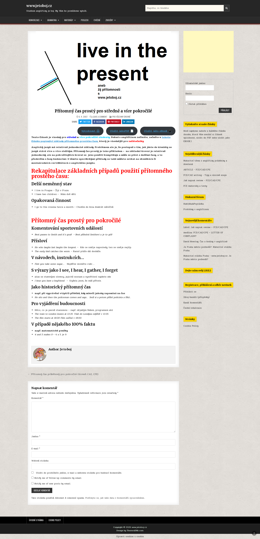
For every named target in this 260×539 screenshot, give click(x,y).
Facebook (99, 121)
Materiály (68, 20)
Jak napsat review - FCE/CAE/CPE (202, 180)
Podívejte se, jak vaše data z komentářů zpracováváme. (115, 498)
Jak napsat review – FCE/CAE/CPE (209, 227)
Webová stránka (39, 460)
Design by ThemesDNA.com (130, 530)
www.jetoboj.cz (39, 6)
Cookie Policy (190, 326)
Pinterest (114, 121)
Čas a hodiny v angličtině (213, 241)
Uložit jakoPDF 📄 (122, 131)
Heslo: (188, 93)
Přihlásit (225, 110)
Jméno (35, 436)
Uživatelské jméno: (195, 83)
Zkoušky (109, 20)
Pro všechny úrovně (121, 116)
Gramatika (52, 20)
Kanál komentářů (192, 302)
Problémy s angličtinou (196, 209)
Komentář (37, 398)
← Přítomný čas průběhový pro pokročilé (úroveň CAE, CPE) (63, 374)
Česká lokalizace (192, 308)
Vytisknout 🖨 (90, 131)
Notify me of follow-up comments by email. (58, 478)
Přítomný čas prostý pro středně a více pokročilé (103, 111)
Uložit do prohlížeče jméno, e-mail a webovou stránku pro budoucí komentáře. (79, 473)
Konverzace (34, 20)
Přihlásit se (189, 291)
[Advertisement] (208, 51)
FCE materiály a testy (195, 186)
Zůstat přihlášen (197, 104)
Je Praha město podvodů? (197, 247)
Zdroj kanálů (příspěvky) (196, 297)
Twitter (85, 121)
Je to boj (65, 349)
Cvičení (97, 20)
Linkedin (128, 121)
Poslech (84, 20)
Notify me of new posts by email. (52, 483)
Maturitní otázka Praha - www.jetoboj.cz (205, 256)
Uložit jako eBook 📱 (158, 131)
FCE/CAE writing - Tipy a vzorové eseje (205, 175)
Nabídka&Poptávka (193, 204)
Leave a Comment (100, 117)
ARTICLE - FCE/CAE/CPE (196, 169)
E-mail (35, 448)
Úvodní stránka (36, 520)
